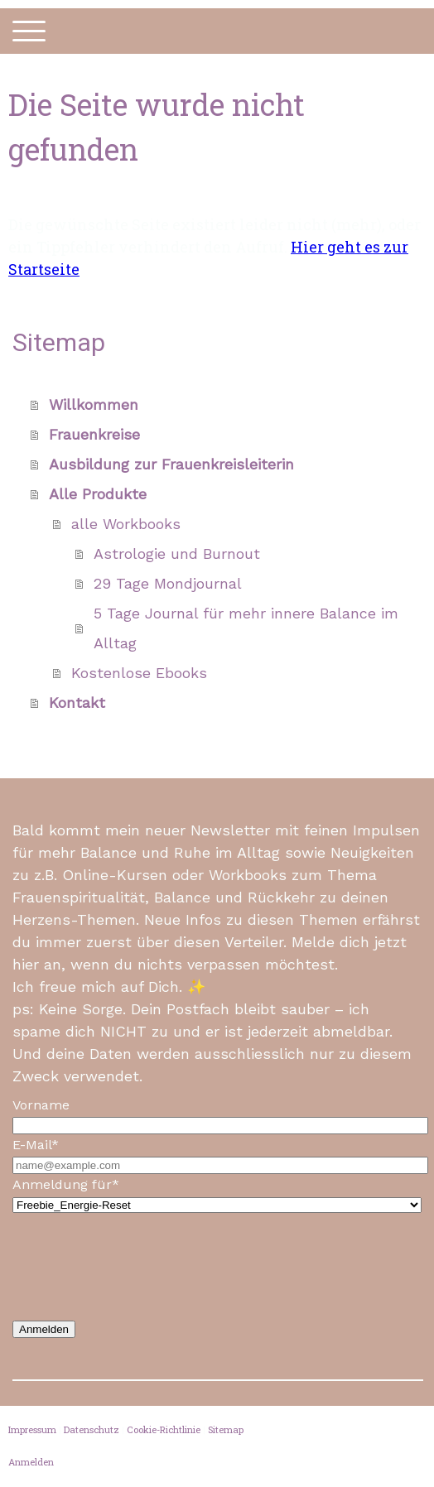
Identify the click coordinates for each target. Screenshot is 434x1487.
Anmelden (44, 1329)
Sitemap (226, 1429)
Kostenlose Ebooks (139, 672)
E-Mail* (35, 1145)
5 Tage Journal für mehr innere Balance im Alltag (246, 628)
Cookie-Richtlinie (163, 1429)
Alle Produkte (98, 494)
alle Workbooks (126, 523)
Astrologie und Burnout (177, 553)
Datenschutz (91, 1429)
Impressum (32, 1429)
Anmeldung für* (65, 1184)
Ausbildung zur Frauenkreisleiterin (171, 464)
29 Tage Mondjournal (168, 583)
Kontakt (77, 702)
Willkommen (93, 404)
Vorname (41, 1105)
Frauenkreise (94, 434)
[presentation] (138, 1266)
